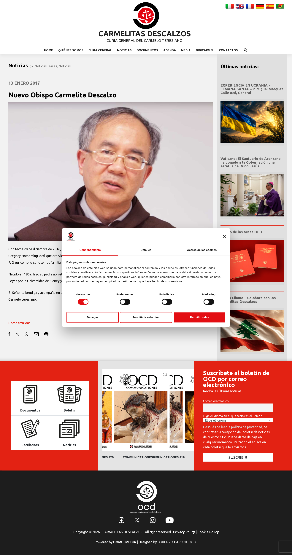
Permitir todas (199, 317)
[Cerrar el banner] (224, 236)
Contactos (228, 50)
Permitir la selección (146, 317)
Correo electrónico (216, 401)
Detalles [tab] (146, 249)
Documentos (147, 50)
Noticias (124, 50)
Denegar (92, 317)
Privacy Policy (184, 532)
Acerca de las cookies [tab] (202, 249)
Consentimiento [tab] (90, 249)
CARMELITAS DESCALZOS (144, 33)
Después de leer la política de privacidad (232, 427)
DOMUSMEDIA (124, 542)
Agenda (169, 50)
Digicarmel (205, 50)
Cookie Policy (208, 532)
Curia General (100, 50)
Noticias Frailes (45, 66)
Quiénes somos (70, 50)
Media (186, 50)
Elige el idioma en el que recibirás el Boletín (232, 416)
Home (48, 50)
